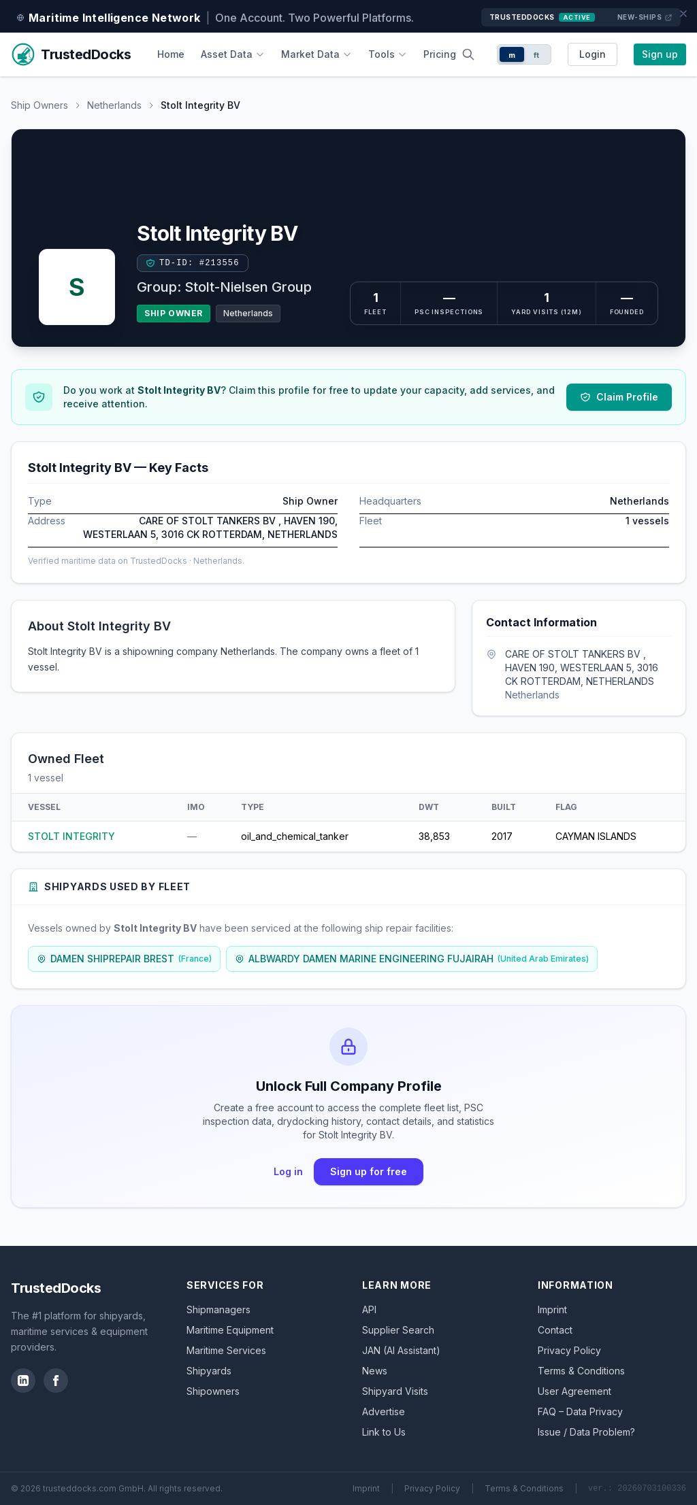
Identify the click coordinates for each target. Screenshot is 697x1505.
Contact (555, 1330)
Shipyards (209, 1370)
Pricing (439, 54)
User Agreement (574, 1391)
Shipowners (213, 1391)
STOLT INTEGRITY (71, 836)
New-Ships (645, 17)
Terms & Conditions (581, 1370)
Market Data (316, 54)
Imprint (552, 1309)
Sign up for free (368, 1171)
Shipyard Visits (395, 1391)
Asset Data (233, 54)
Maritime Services (226, 1350)
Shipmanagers (218, 1309)
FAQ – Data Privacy (580, 1411)
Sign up (660, 54)
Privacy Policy (569, 1350)
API (369, 1309)
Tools (387, 54)
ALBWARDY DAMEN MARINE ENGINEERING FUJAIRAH (412, 958)
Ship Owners (39, 105)
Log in (288, 1171)
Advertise (383, 1411)
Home (170, 54)
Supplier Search (398, 1330)
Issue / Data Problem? (586, 1432)
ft (537, 55)
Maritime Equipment (230, 1330)
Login (592, 54)
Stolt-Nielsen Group (248, 287)
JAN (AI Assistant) (401, 1350)
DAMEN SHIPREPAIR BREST (124, 958)
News (374, 1370)
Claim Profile (619, 397)
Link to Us (384, 1432)
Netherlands (114, 105)
